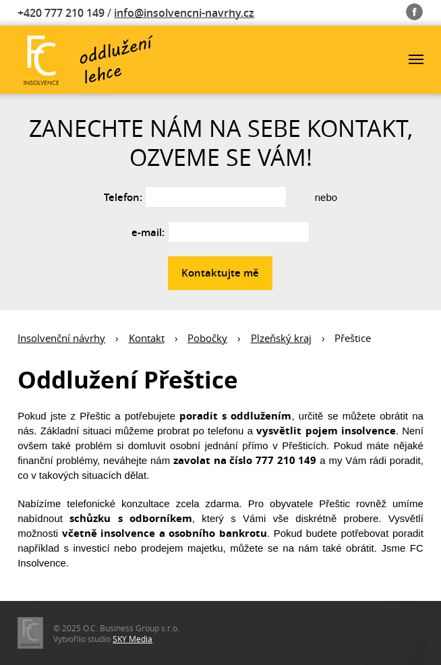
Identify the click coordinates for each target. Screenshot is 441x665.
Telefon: (123, 197)
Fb (414, 9)
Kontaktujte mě (220, 273)
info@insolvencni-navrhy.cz (184, 12)
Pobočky (207, 338)
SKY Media (132, 638)
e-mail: (148, 232)
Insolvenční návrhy (61, 338)
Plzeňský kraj (281, 338)
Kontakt (147, 338)
